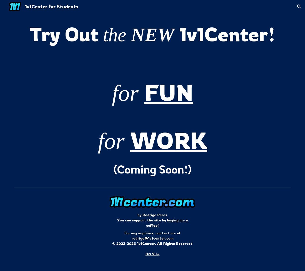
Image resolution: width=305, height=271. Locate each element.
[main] (152, 34)
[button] (299, 6)
